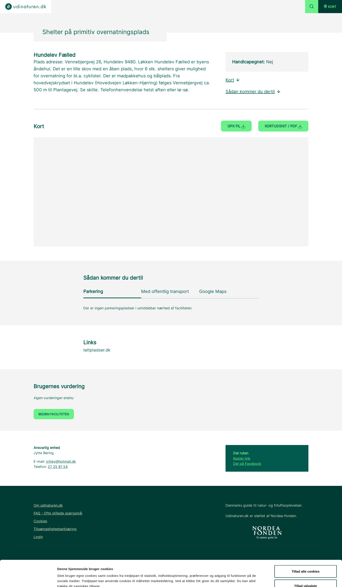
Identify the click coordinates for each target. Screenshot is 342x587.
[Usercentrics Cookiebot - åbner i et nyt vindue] (28, 578)
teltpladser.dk (96, 350)
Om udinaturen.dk (48, 505)
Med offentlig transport (165, 291)
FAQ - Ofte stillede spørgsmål (58, 513)
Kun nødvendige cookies (305, 575)
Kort (233, 80)
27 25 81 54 (58, 466)
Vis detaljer (227, 576)
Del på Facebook (247, 463)
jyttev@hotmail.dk (61, 461)
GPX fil (236, 126)
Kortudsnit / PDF (283, 126)
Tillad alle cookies (306, 547)
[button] (330, 6)
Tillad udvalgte (305, 561)
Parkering (93, 291)
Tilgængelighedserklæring (55, 529)
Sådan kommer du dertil (253, 91)
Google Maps (212, 291)
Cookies (40, 521)
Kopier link (241, 458)
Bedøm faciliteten (53, 414)
